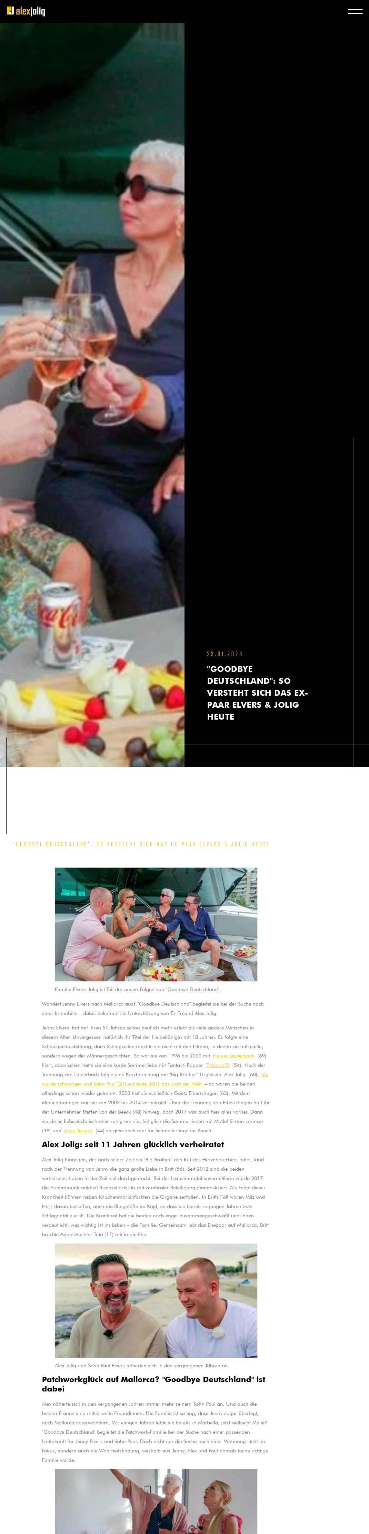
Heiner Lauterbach (233, 1055)
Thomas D (217, 1064)
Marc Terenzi (78, 1129)
